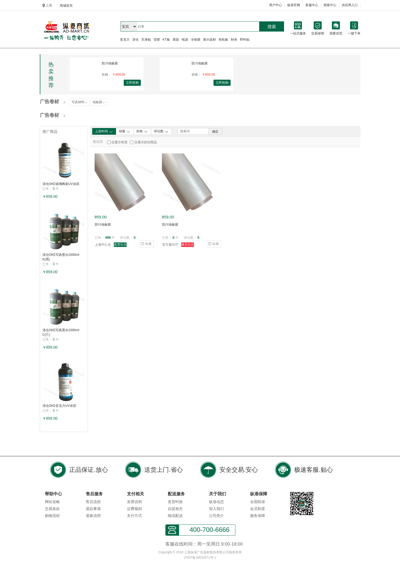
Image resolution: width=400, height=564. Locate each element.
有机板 (223, 39)
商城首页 (66, 5)
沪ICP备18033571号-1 (200, 557)
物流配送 (175, 515)
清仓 (135, 39)
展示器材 (209, 39)
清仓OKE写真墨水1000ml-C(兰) (61, 332)
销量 (124, 131)
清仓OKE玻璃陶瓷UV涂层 (60, 184)
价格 (142, 131)
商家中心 (330, 5)
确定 (215, 131)
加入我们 (216, 509)
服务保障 (257, 515)
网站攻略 (52, 502)
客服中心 (311, 5)
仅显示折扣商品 (145, 142)
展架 (176, 39)
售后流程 (93, 502)
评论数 (161, 131)
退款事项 (93, 509)
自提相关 (175, 509)
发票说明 (134, 502)
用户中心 (275, 5)
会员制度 (257, 509)
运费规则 (134, 509)
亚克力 (125, 39)
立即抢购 (132, 82)
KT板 (166, 39)
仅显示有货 (119, 142)
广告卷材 (49, 101)
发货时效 (175, 502)
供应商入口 (350, 5)
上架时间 (104, 131)
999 (108, 237)
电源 (185, 39)
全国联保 (257, 502)
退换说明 (93, 515)
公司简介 (216, 515)
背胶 (157, 39)
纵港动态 (216, 502)
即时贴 (245, 39)
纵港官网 (293, 5)
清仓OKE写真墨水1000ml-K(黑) (61, 257)
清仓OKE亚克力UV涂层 (59, 406)
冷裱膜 (195, 39)
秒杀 (234, 39)
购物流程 (52, 515)
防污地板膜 (110, 63)
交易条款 (52, 509)
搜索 (271, 26)
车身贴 (146, 39)
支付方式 (134, 515)
